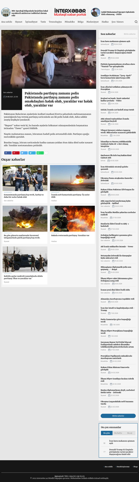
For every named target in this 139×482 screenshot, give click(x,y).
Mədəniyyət (93, 21)
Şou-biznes (118, 21)
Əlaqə (135, 467)
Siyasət (18, 21)
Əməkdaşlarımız (123, 467)
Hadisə (105, 21)
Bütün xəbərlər (130, 34)
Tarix (43, 21)
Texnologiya (55, 21)
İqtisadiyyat (31, 21)
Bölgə (81, 21)
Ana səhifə (6, 21)
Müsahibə (70, 21)
